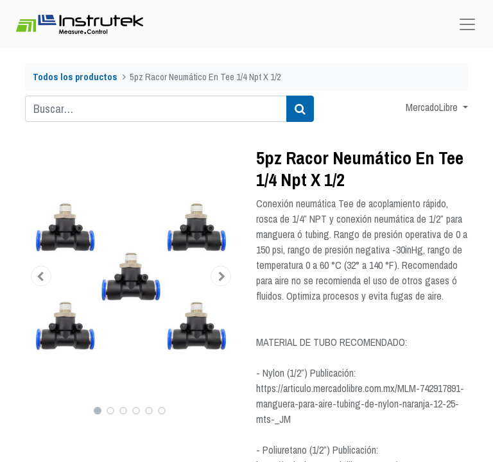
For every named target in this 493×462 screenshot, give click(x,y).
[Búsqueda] (300, 109)
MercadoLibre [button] (433, 107)
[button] (41, 276)
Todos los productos (75, 77)
